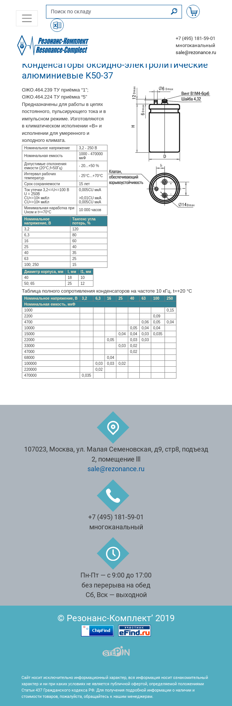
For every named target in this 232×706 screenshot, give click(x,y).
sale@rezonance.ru (196, 52)
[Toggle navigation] (27, 18)
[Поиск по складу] (106, 12)
